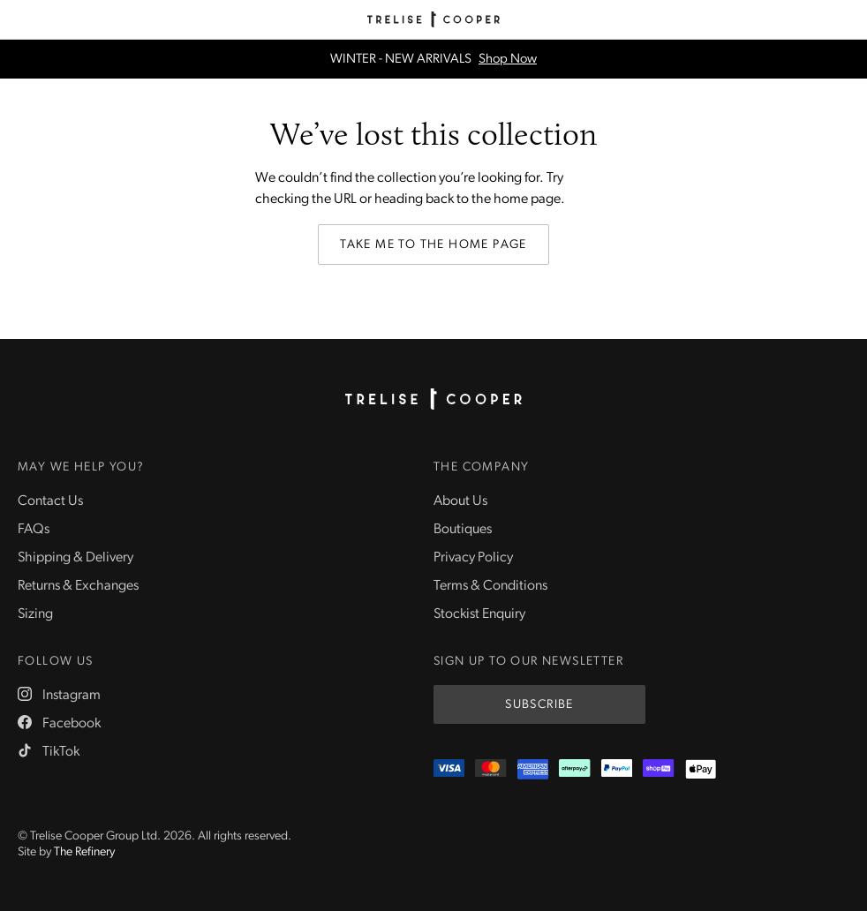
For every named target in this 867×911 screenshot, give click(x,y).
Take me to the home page (433, 245)
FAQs (33, 530)
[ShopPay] (658, 769)
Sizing (35, 614)
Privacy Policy (473, 558)
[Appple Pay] (700, 769)
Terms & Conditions (490, 586)
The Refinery (84, 852)
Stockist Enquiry (479, 614)
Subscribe (539, 704)
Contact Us (50, 501)
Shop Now (508, 59)
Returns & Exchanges (78, 586)
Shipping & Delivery (75, 558)
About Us (460, 501)
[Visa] (449, 769)
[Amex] (532, 769)
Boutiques (463, 530)
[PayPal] (616, 769)
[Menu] (19, 19)
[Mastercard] (490, 769)
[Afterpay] (574, 769)
